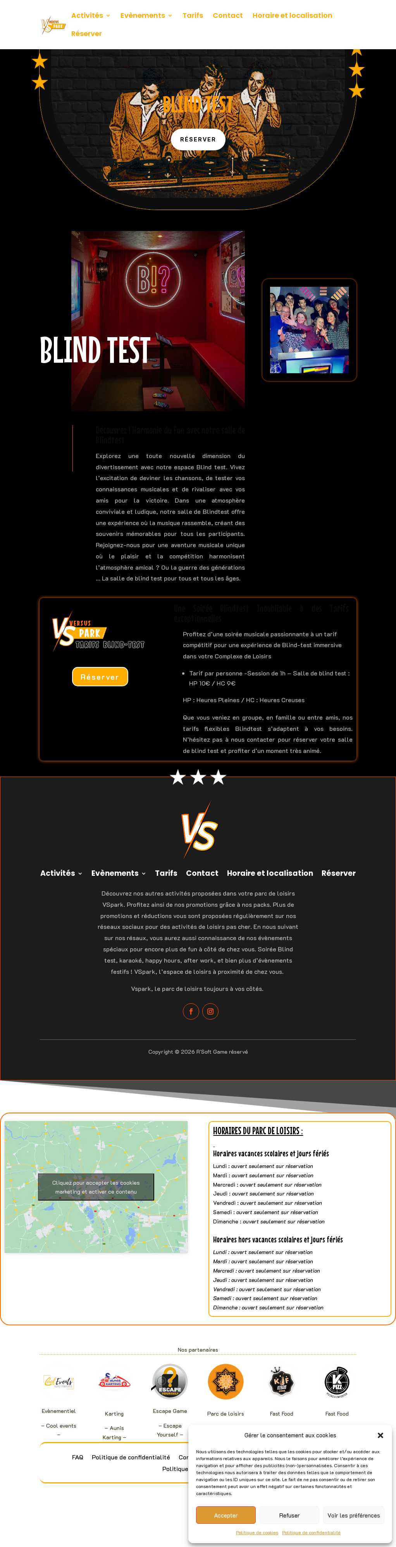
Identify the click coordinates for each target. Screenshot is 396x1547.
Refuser (289, 1515)
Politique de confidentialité (311, 1532)
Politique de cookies (257, 1532)
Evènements (143, 16)
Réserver (86, 34)
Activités (87, 16)
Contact (228, 16)
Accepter (226, 1515)
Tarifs (193, 16)
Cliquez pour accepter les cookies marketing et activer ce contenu (96, 1187)
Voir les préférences (353, 1515)
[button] (380, 1435)
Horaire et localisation (292, 16)
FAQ (77, 1457)
